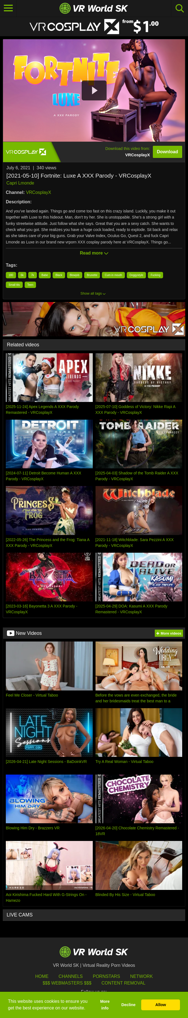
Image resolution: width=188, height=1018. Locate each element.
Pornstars (106, 976)
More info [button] (105, 1004)
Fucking (155, 275)
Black (58, 275)
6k (22, 275)
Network (141, 976)
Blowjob (74, 275)
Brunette (92, 275)
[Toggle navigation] (8, 8)
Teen (30, 284)
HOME (41, 976)
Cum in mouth (113, 275)
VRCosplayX (38, 192)
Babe (45, 275)
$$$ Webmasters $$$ (67, 983)
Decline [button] (128, 1005)
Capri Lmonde (20, 183)
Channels (71, 976)
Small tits (14, 284)
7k (32, 275)
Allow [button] (160, 1005)
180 (11, 275)
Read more (94, 253)
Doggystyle (136, 275)
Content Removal (123, 983)
